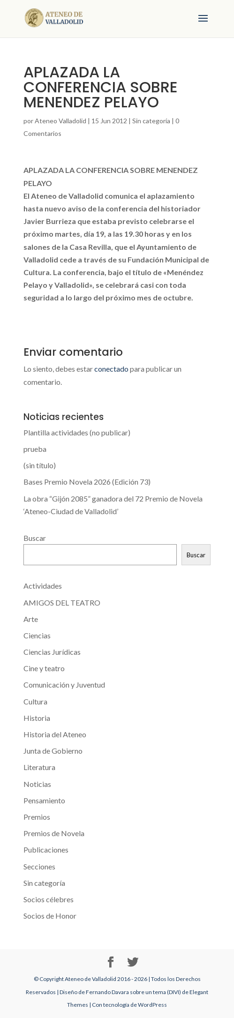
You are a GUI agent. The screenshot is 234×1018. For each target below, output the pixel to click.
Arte (30, 618)
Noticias (37, 783)
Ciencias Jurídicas (52, 651)
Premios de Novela (53, 833)
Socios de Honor (49, 915)
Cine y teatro (44, 668)
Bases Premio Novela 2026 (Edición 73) (87, 481)
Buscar (34, 537)
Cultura (35, 701)
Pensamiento (44, 800)
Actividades (42, 585)
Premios (36, 816)
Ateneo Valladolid (60, 121)
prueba (34, 448)
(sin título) (39, 465)
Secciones (39, 866)
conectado (111, 368)
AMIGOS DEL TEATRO (61, 602)
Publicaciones (45, 849)
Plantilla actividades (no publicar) (76, 432)
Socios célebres (48, 899)
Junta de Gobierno (53, 750)
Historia (36, 717)
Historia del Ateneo (54, 734)
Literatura (39, 767)
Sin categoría (151, 121)
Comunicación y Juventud (64, 684)
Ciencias (37, 635)
